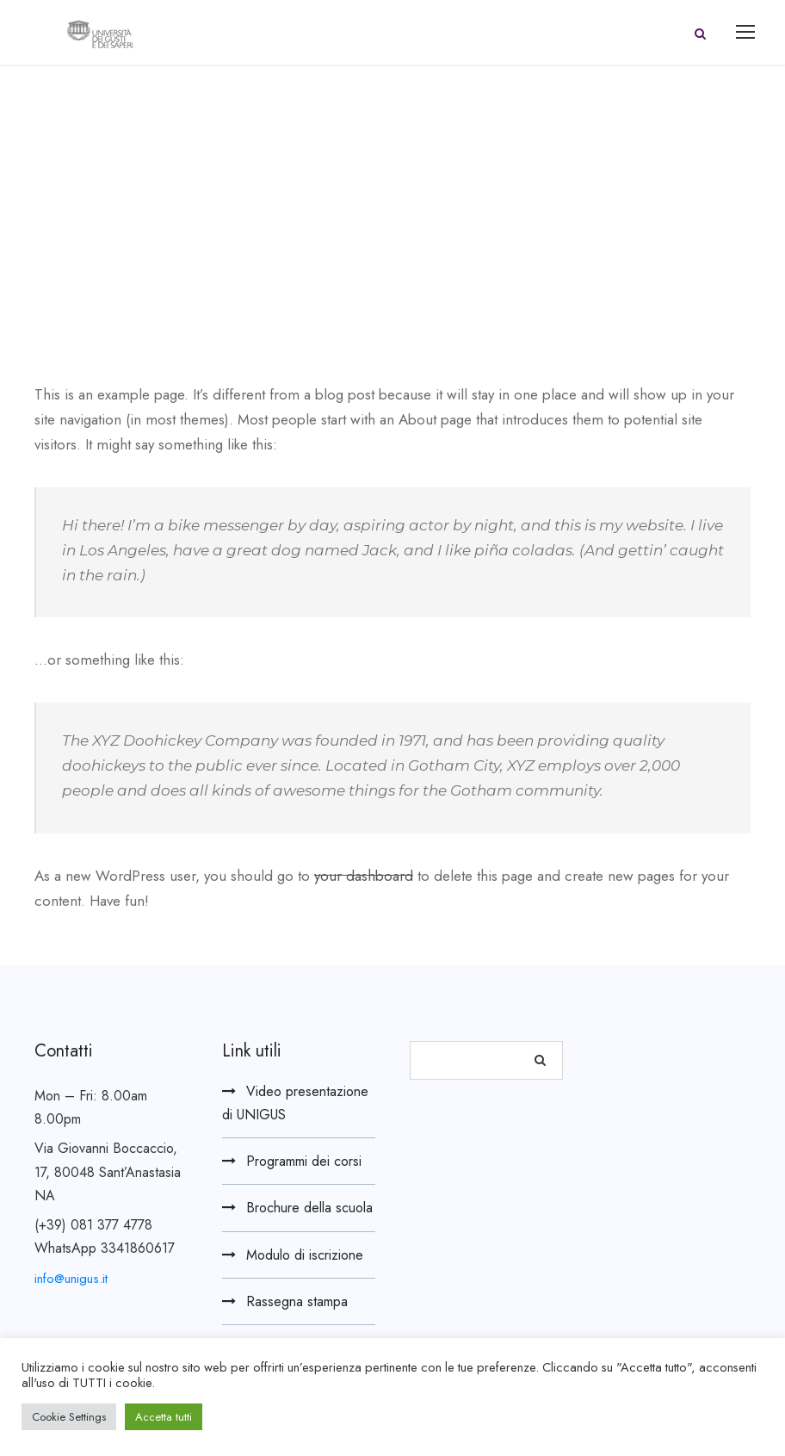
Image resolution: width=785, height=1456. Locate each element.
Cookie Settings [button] (69, 1417)
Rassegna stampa (297, 1301)
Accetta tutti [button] (163, 1417)
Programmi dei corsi (304, 1161)
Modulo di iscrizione (304, 1255)
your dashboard (363, 875)
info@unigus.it (71, 1278)
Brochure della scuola (309, 1207)
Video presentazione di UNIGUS (295, 1103)
